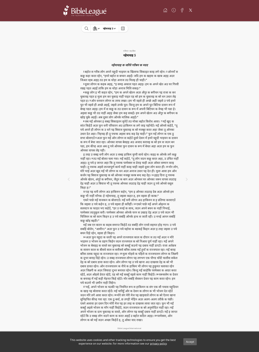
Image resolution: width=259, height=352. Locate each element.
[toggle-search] (87, 28)
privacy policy (158, 343)
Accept (190, 342)
